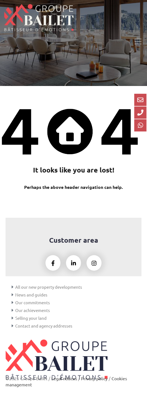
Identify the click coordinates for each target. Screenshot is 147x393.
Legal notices (64, 378)
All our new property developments (48, 287)
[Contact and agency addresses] (12, 325)
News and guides (31, 294)
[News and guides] (12, 294)
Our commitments (32, 302)
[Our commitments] (12, 302)
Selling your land (31, 318)
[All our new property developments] (12, 287)
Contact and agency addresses (43, 325)
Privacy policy (94, 378)
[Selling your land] (12, 318)
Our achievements (32, 310)
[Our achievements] (12, 310)
